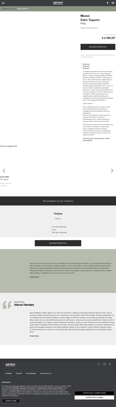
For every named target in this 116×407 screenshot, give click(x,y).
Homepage (6, 9)
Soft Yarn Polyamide (59, 232)
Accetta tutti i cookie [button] (94, 397)
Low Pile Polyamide (59, 227)
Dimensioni (86, 66)
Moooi (13, 9)
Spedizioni (86, 68)
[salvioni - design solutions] (58, 3)
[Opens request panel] (113, 3)
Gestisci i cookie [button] (11, 401)
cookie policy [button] (16, 390)
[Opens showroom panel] (107, 3)
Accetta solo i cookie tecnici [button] (94, 393)
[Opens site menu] (3, 3)
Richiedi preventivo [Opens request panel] (98, 47)
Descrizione (86, 64)
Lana (54, 229)
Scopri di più (34, 277)
